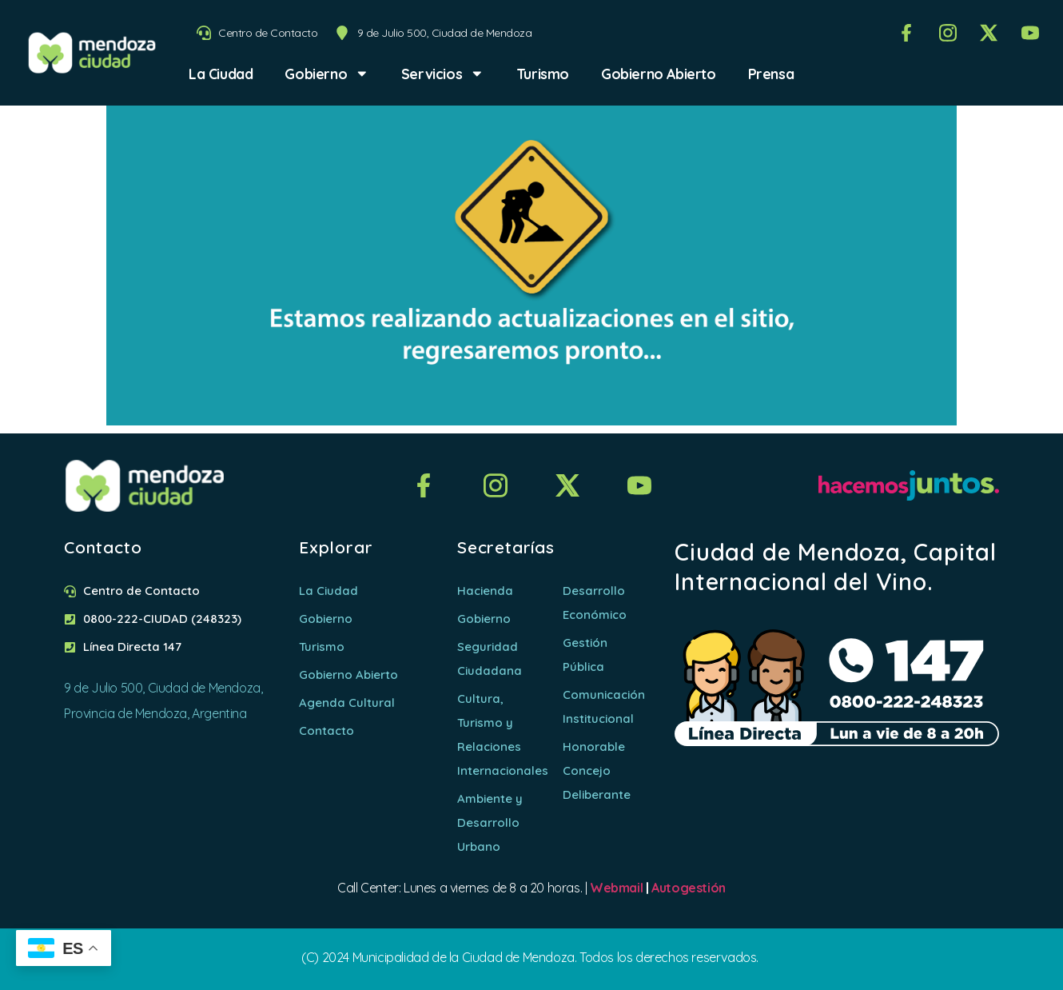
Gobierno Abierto (658, 73)
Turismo (542, 73)
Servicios (442, 73)
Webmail (616, 888)
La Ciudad (221, 73)
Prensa (771, 73)
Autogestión (688, 888)
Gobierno (326, 73)
